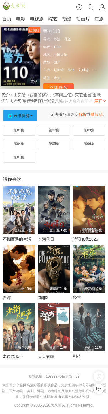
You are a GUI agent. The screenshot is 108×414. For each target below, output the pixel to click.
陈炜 (71, 70)
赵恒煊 (59, 70)
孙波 (57, 39)
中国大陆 (60, 55)
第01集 (19, 130)
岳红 (96, 70)
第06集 (89, 144)
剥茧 (77, 356)
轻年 (77, 297)
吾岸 (7, 297)
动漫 (66, 18)
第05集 (54, 144)
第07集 (19, 157)
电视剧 (37, 18)
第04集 (19, 144)
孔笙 (67, 39)
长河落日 (46, 239)
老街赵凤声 (13, 356)
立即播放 (58, 88)
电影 (20, 18)
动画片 (83, 18)
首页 (7, 18)
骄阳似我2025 (85, 239)
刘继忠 (84, 70)
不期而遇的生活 (17, 239)
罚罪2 (43, 297)
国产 (57, 62)
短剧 (99, 18)
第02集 (54, 130)
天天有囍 (46, 356)
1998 (57, 47)
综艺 (53, 18)
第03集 (89, 130)
